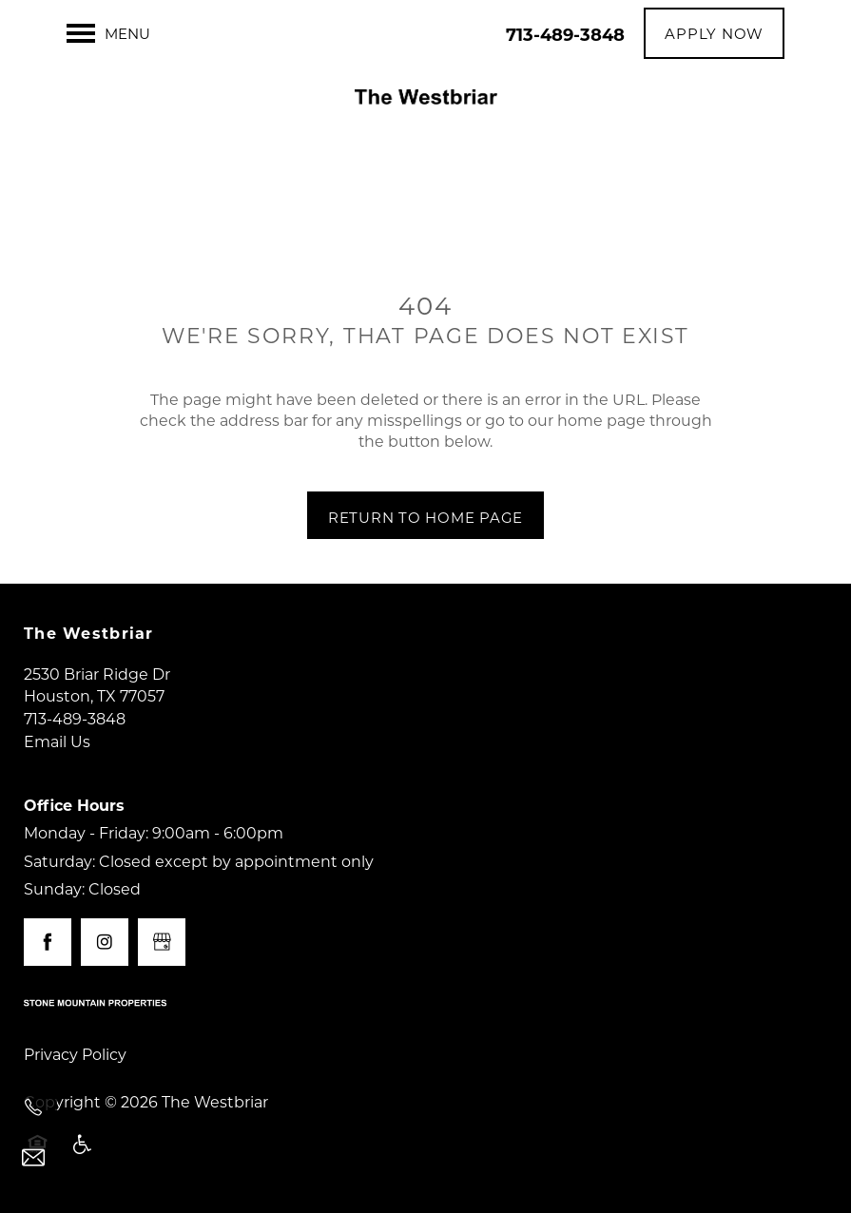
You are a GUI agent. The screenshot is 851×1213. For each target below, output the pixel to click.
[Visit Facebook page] (47, 942)
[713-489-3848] (33, 1107)
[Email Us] (33, 1158)
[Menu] (108, 33)
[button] (714, 33)
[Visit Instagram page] (104, 942)
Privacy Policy (75, 1054)
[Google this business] (161, 942)
